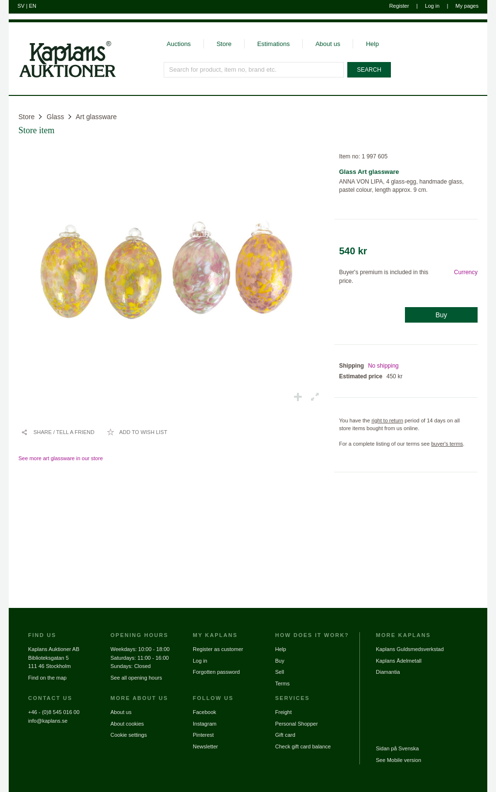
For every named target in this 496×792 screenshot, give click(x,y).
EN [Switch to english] (32, 6)
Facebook (204, 712)
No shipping (383, 365)
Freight (283, 712)
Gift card (285, 735)
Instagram (205, 724)
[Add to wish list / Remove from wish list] (137, 432)
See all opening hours (136, 678)
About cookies (127, 724)
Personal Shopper (296, 724)
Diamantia (388, 672)
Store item (36, 130)
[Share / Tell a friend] (57, 432)
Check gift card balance (303, 746)
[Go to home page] (62, 76)
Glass (55, 117)
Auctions (179, 43)
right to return (387, 420)
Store (224, 43)
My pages (467, 6)
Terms (282, 683)
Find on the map (47, 678)
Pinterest (203, 735)
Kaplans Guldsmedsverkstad (410, 649)
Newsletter (205, 746)
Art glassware (96, 117)
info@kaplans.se (48, 721)
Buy (441, 315)
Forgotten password (216, 672)
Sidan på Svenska (397, 748)
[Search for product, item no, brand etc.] (253, 69)
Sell (279, 672)
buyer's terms (447, 444)
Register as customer (218, 649)
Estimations (273, 43)
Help (372, 43)
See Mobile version (398, 760)
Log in (432, 6)
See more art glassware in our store (60, 458)
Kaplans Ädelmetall (398, 661)
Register (399, 6)
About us (327, 43)
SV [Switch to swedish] (21, 6)
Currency (466, 272)
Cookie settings (128, 735)
